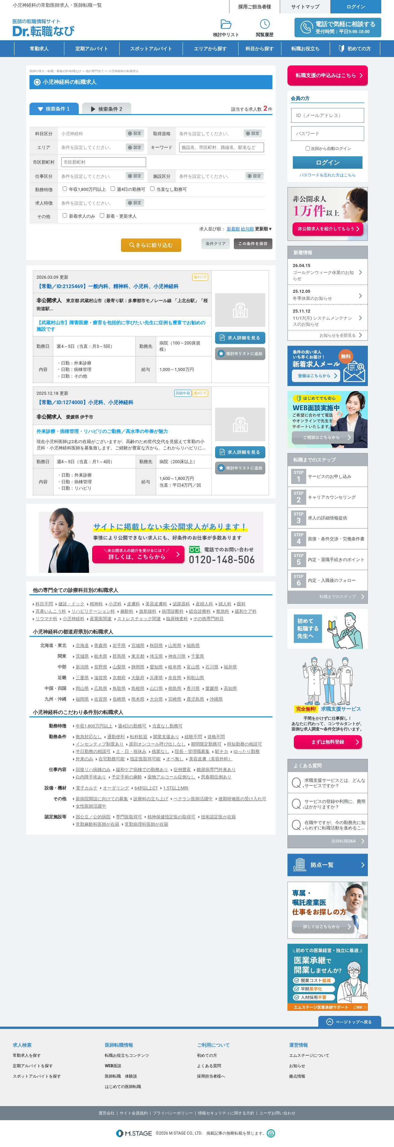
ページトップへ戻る (349, 1022)
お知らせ (297, 1065)
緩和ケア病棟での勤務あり (142, 769)
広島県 (100, 688)
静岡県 (137, 666)
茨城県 (82, 656)
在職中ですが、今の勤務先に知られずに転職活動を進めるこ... (335, 825)
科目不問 (44, 603)
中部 (62, 666)
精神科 (96, 603)
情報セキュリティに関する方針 (226, 1113)
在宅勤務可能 (111, 758)
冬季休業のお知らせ (312, 298)
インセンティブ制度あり (100, 744)
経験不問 (193, 736)
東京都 (137, 656)
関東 (62, 656)
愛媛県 (211, 688)
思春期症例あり (216, 776)
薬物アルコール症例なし (171, 776)
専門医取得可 (129, 816)
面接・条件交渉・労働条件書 (336, 538)
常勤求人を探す (27, 1055)
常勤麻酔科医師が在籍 (97, 824)
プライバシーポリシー (173, 1113)
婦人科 (225, 603)
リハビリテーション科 (93, 611)
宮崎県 (174, 699)
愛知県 (156, 666)
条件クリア (215, 243)
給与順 (247, 228)
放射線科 (147, 611)
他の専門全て (95, 71)
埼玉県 (156, 656)
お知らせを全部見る (338, 335)
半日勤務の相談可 (93, 751)
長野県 (100, 666)
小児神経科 (73, 618)
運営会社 (106, 1113)
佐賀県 (100, 699)
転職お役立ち (305, 48)
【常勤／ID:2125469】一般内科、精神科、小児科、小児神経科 (108, 286)
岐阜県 (174, 666)
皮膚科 (133, 603)
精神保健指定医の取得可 (171, 816)
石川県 (211, 666)
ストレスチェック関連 (139, 618)
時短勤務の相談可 (244, 744)
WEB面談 (113, 1065)
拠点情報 (297, 1076)
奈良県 (174, 677)
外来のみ (84, 758)
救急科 (222, 611)
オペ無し (175, 758)
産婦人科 (204, 603)
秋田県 (156, 645)
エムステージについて (309, 1055)
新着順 (233, 228)
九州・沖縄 (55, 699)
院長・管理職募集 (192, 751)
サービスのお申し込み (329, 476)
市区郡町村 (44, 162)
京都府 (119, 677)
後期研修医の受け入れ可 (242, 798)
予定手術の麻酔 (127, 776)
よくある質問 (307, 765)
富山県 (193, 666)
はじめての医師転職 (123, 1086)
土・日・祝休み (131, 751)
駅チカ (221, 751)
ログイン (355, 6)
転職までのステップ (314, 459)
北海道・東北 (53, 645)
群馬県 (119, 656)
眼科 (241, 603)
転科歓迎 (138, 736)
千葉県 (197, 656)
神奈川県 (177, 656)
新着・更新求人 (121, 216)
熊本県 (137, 699)
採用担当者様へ (211, 1076)
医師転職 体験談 (121, 1076)
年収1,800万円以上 (87, 189)
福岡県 (82, 699)
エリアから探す (210, 48)
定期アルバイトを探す (33, 1065)
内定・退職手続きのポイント (336, 559)
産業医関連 (101, 618)
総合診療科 (200, 611)
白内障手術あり (91, 776)
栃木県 (100, 656)
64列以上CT (146, 787)
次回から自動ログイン (331, 148)
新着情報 (302, 252)
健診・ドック (71, 603)
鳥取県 (119, 688)
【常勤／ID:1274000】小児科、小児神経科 (85, 402)
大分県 (156, 699)
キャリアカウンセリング (332, 497)
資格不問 (216, 736)
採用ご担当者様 (254, 6)
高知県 (230, 688)
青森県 (100, 645)
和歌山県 (195, 677)
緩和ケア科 (246, 611)
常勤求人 (39, 48)
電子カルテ (86, 787)
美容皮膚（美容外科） (211, 758)
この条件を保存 (253, 243)
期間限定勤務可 (206, 744)
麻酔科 (126, 611)
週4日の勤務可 (131, 189)
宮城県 (137, 645)
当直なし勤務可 (171, 189)
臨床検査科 (177, 618)
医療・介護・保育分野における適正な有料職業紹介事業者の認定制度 (271, 1133)
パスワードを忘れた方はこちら (328, 175)
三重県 (82, 677)
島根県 (137, 688)
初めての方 (359, 48)
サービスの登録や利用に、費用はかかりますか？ (335, 804)
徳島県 (174, 688)
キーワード (162, 147)
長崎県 (119, 699)
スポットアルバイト (151, 48)
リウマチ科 (46, 618)
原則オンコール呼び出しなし (157, 744)
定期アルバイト (91, 48)
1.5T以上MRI (175, 787)
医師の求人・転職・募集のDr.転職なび (55, 71)
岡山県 (82, 688)
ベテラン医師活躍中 (193, 798)
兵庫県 (156, 677)
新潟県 (82, 666)
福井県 (230, 666)
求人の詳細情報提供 (327, 518)
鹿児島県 (195, 699)
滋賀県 (100, 677)
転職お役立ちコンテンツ (127, 1055)
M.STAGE (134, 1133)
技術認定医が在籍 (218, 816)
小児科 (115, 603)
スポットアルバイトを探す (37, 1076)
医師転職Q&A (344, 841)
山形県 (174, 645)
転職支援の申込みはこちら (326, 75)
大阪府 (137, 677)
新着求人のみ (82, 216)
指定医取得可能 (145, 758)
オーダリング (116, 787)
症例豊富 (182, 769)
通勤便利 (116, 736)
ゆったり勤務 (247, 751)
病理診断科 (173, 611)
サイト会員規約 (134, 1113)
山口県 (156, 688)
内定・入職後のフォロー (332, 580)
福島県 (193, 645)
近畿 (62, 677)
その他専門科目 (208, 618)
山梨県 (119, 666)
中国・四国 (55, 688)
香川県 (193, 688)
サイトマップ (305, 6)
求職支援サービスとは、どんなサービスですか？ (335, 783)
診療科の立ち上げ (150, 798)
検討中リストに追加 (240, 353)
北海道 (82, 645)
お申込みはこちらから (138, 555)
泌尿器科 (181, 603)
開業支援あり (166, 736)
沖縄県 (216, 699)
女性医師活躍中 (91, 806)
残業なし (160, 751)
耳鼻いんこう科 (51, 611)
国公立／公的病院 (93, 816)
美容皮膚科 (156, 603)
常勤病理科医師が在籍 (146, 824)
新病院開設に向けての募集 (102, 798)
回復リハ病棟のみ (93, 769)
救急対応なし (89, 736)
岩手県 (119, 645)
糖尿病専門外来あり (216, 769)
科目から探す (260, 48)
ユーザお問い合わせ (277, 1113)
